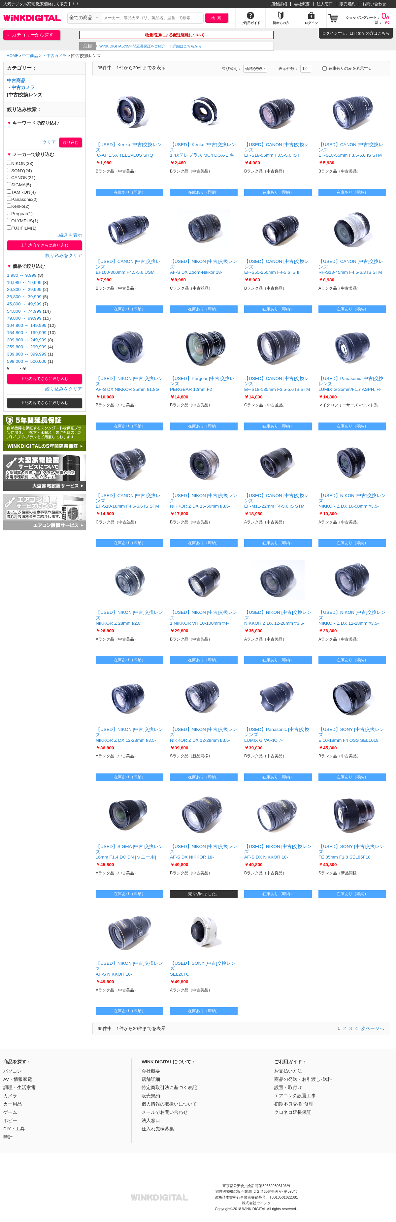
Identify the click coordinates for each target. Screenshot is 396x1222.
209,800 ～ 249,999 (27, 339)
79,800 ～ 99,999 (24, 318)
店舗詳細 (279, 4)
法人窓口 (325, 4)
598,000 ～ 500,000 (27, 361)
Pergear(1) (20, 213)
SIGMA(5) (19, 184)
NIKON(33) (20, 163)
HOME (12, 55)
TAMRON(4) (21, 192)
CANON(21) (21, 177)
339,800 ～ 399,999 (27, 354)
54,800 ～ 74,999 (24, 311)
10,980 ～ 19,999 (24, 282)
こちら (383, 33)
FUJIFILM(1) (21, 228)
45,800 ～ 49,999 (24, 303)
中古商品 (30, 55)
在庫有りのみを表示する (347, 68)
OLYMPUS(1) (22, 220)
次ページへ (372, 1028)
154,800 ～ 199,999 (27, 332)
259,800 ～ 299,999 (27, 346)
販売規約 (347, 4)
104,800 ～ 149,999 (27, 325)
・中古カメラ (54, 55)
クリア (49, 142)
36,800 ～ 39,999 (24, 296)
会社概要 (302, 4)
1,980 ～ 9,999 (22, 275)
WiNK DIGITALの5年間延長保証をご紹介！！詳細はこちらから (163, 46)
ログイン (330, 33)
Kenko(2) (18, 206)
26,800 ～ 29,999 (24, 289)
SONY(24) (19, 170)
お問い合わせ (374, 4)
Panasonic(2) (22, 199)
